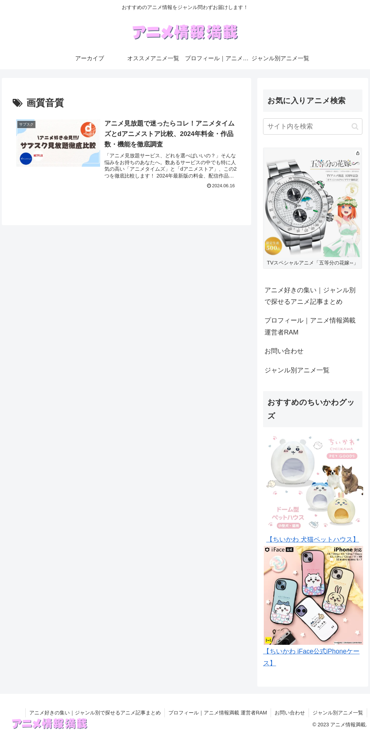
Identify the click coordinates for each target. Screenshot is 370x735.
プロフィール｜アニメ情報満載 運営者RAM (310, 326)
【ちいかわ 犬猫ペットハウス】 (312, 539)
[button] (355, 126)
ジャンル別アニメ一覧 (297, 370)
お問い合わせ (284, 351)
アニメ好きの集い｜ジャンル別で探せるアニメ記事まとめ (310, 295)
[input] (312, 126)
